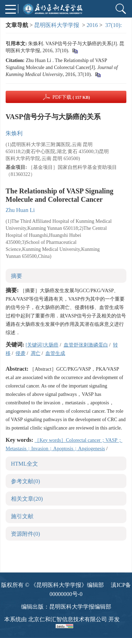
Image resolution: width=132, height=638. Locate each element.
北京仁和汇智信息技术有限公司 (67, 619)
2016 (92, 25)
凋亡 (35, 353)
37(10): (114, 25)
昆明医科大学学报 (56, 25)
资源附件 (25, 534)
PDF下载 (71, 97)
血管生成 (55, 353)
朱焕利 (14, 133)
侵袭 (20, 353)
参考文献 (25, 481)
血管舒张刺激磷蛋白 (86, 345)
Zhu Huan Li (20, 210)
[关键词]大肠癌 (42, 345)
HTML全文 (24, 464)
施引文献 (22, 516)
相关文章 (27, 499)
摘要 (16, 276)
